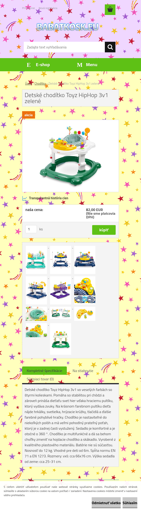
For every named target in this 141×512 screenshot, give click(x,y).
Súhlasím (130, 503)
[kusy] (31, 229)
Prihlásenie (28, 8)
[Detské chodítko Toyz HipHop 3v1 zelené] (70, 122)
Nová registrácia (48, 8)
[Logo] (67, 26)
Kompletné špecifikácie (44, 370)
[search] (110, 47)
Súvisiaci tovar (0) (40, 379)
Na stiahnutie (83, 370)
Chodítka (40, 83)
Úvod (28, 83)
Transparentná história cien (45, 198)
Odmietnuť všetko (106, 503)
